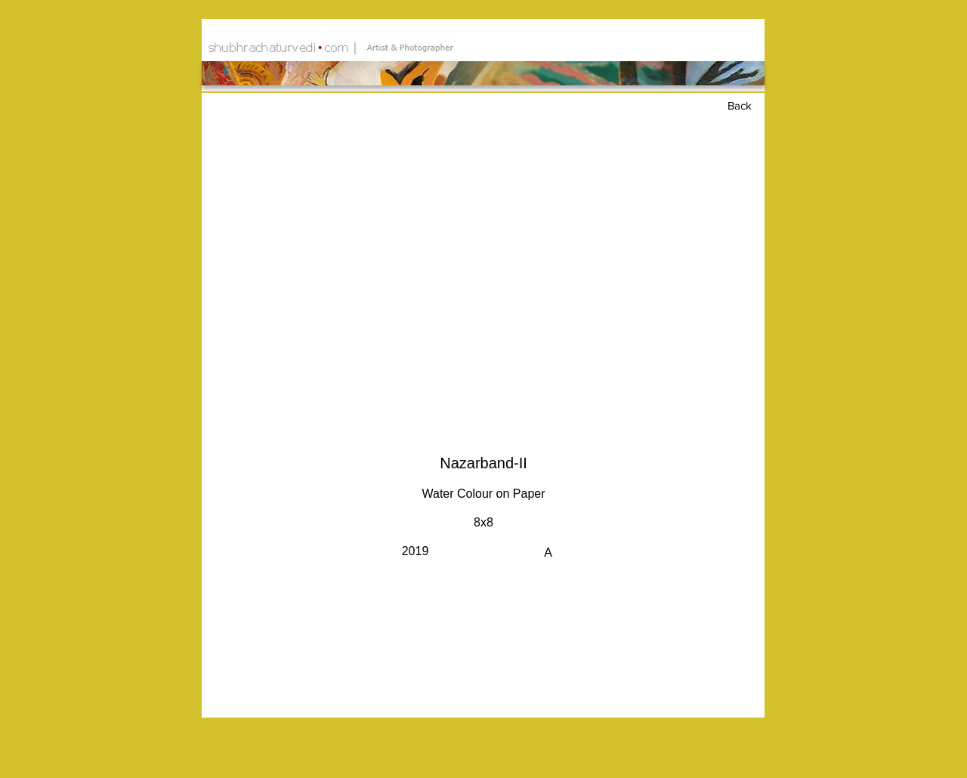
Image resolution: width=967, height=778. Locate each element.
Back (740, 105)
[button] (483, 275)
